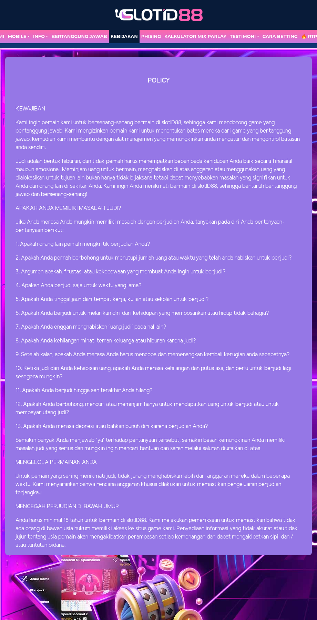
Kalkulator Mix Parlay (195, 36)
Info (39, 36)
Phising (151, 36)
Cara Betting (280, 36)
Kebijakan (124, 36)
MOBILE (17, 36)
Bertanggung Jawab (79, 36)
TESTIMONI (243, 36)
